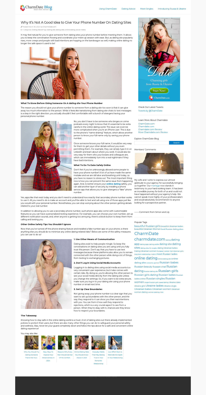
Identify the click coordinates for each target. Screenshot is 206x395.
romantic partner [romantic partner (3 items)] (153, 263)
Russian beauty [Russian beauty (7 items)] (143, 266)
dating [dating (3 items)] (168, 240)
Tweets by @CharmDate (150, 111)
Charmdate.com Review (150, 129)
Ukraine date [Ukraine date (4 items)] (174, 282)
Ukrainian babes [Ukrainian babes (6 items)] (143, 289)
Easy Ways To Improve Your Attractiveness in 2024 (48, 355)
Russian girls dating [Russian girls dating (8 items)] (146, 274)
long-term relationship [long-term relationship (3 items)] (142, 254)
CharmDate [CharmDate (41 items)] (146, 233)
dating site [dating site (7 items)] (165, 244)
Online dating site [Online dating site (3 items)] (164, 259)
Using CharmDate (108, 9)
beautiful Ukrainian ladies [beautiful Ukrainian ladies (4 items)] (172, 226)
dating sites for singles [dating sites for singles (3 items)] (149, 248)
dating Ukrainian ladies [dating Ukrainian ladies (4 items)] (167, 248)
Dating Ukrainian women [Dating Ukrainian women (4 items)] (145, 251)
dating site (51, 30)
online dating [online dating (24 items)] (145, 258)
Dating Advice (128, 9)
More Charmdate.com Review (153, 132)
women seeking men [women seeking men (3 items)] (155, 292)
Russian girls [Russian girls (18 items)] (168, 271)
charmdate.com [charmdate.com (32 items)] (149, 239)
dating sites (60, 30)
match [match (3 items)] (153, 254)
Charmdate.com (146, 126)
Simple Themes (111, 377)
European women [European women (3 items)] (163, 251)
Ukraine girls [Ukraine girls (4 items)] (139, 286)
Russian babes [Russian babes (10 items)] (169, 262)
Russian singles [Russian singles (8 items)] (155, 278)
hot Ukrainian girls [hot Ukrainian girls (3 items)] (176, 251)
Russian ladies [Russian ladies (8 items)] (167, 274)
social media (81, 30)
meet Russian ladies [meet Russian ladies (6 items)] (166, 254)
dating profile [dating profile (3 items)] (154, 244)
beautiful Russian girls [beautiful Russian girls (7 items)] (147, 226)
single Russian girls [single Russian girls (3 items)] (151, 282)
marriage (155, 185)
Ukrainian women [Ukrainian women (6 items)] (161, 289)
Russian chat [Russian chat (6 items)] (159, 266)
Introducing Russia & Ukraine (172, 9)
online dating (70, 30)
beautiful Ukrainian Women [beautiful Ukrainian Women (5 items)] (147, 229)
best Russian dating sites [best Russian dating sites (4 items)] (172, 229)
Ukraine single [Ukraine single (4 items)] (170, 286)
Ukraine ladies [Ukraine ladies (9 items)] (154, 285)
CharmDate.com (49, 27)
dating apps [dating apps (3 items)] (144, 244)
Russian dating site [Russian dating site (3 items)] (151, 271)
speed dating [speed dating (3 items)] (164, 282)
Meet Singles (146, 9)
